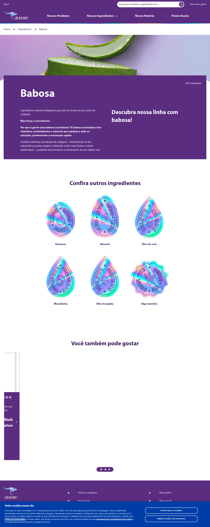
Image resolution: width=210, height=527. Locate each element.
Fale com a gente (198, 4)
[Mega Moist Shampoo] (186, 368)
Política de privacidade (15, 520)
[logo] (17, 16)
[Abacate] (105, 214)
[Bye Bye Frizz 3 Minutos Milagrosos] (105, 368)
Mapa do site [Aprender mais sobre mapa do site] (165, 464)
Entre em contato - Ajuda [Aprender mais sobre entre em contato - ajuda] (171, 472)
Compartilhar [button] (195, 83)
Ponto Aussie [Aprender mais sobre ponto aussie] (180, 16)
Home (7, 29)
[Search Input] (181, 4)
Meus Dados (165, 456)
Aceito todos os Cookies (171, 511)
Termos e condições (87, 456)
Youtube (32, 502)
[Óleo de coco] (132, 214)
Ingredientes (25, 29)
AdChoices (83, 485)
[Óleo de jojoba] (105, 259)
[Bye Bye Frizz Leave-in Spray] (145, 368)
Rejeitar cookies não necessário (171, 519)
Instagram (21, 502)
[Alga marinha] (132, 259)
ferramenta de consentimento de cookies (114, 520)
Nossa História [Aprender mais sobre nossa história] (144, 16)
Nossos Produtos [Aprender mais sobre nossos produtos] (58, 16)
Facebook (9, 502)
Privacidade (84, 464)
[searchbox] (150, 4)
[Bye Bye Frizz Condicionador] (65, 368)
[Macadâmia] (78, 259)
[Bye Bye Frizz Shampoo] (24, 368)
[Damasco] (77, 214)
